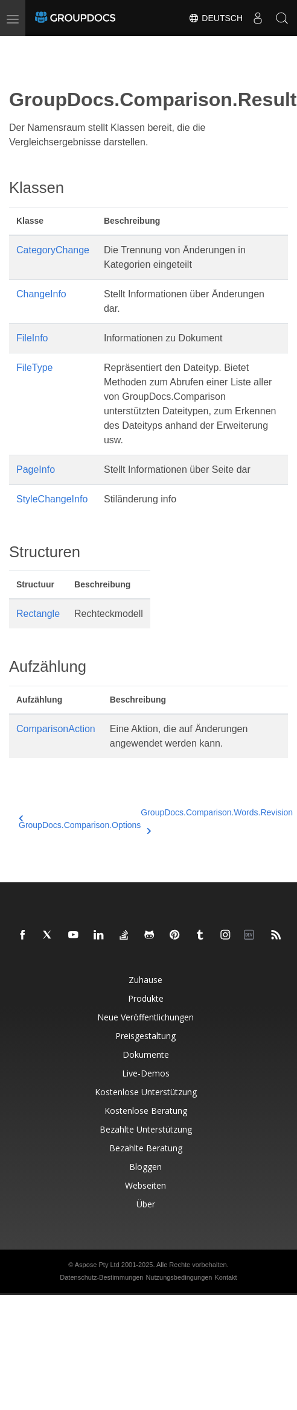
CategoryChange (52, 250)
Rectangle (38, 614)
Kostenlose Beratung (145, 1110)
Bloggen (145, 1166)
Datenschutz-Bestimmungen (101, 1277)
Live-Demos (146, 1073)
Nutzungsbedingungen (178, 1277)
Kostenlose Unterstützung (146, 1092)
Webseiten (145, 1185)
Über (145, 1204)
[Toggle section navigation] (19, 46)
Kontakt (225, 1277)
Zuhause (145, 979)
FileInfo (32, 338)
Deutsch (215, 18)
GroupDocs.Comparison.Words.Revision (217, 820)
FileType (34, 367)
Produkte (146, 998)
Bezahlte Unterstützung (146, 1129)
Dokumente (146, 1054)
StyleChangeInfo (52, 499)
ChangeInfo (41, 294)
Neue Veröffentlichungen (145, 1017)
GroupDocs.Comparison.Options (80, 822)
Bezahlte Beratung (145, 1148)
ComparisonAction (55, 729)
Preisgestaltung (145, 1036)
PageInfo (35, 469)
